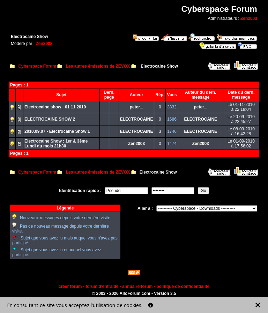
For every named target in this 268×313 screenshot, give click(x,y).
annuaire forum (137, 286)
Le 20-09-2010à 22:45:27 (241, 119)
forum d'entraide (101, 286)
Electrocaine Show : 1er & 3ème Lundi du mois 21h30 (56, 143)
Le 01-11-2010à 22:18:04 (241, 107)
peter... (136, 107)
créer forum (70, 286)
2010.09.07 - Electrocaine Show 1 (57, 131)
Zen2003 (248, 18)
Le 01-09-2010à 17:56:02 (241, 143)
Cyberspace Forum (37, 66)
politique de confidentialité (182, 286)
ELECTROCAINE (136, 119)
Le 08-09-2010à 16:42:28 (241, 131)
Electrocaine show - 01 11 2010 (55, 107)
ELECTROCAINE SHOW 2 (49, 119)
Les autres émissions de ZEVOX (98, 66)
